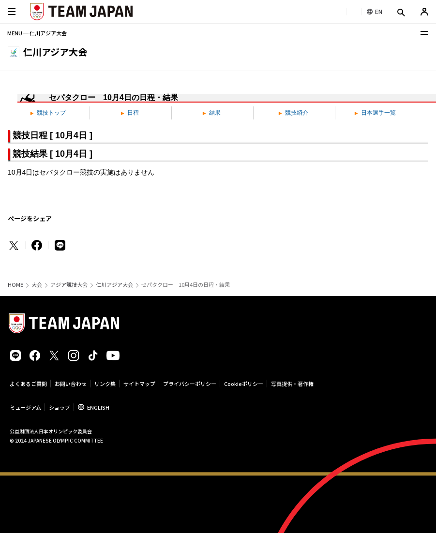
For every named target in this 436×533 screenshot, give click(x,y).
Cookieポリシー (243, 383)
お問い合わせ (71, 383)
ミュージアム (25, 407)
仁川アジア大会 (114, 284)
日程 (129, 112)
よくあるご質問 (28, 383)
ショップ (59, 407)
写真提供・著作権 (292, 383)
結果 (211, 112)
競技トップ (48, 112)
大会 (36, 284)
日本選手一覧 (375, 112)
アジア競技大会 (69, 284)
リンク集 (105, 383)
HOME (15, 284)
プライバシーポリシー (189, 383)
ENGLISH (98, 407)
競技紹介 (293, 112)
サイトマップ (139, 383)
